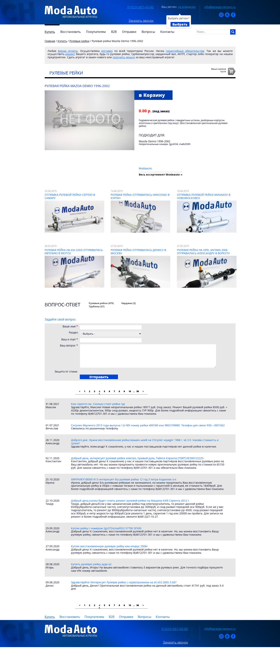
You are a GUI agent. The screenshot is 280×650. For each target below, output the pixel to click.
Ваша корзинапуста (218, 70)
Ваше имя (70, 326)
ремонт (70, 54)
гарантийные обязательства (185, 51)
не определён (187, 7)
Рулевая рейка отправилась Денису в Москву (138, 251)
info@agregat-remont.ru (220, 7)
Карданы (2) (128, 303)
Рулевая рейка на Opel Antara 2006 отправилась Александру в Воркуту (203, 251)
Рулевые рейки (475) (101, 303)
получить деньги (124, 57)
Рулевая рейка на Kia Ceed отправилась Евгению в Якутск (74, 251)
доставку (107, 51)
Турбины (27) (96, 306)
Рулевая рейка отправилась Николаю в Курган (140, 196)
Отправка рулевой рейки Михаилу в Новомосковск (203, 196)
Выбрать (179, 24)
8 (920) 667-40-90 (140, 7)
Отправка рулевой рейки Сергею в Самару (70, 196)
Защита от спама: (66, 371)
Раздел (73, 332)
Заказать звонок (141, 21)
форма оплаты (68, 51)
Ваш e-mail (69, 339)
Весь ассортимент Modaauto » (160, 174)
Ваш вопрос (69, 345)
